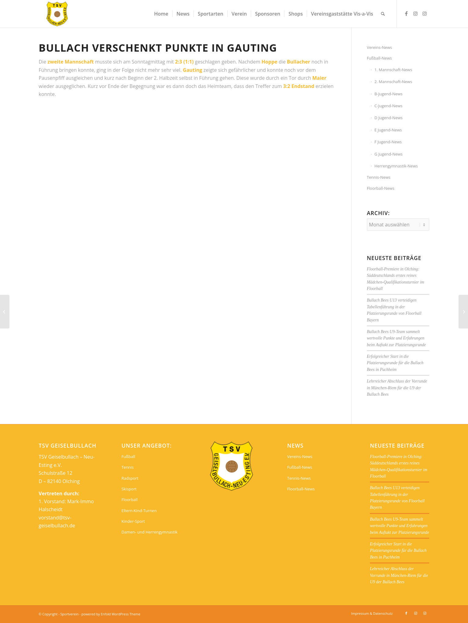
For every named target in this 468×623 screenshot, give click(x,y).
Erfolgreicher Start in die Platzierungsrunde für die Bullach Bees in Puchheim (395, 363)
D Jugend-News (389, 117)
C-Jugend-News (389, 105)
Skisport (129, 489)
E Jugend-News (388, 130)
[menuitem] (161, 13)
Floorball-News (380, 188)
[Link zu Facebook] (406, 13)
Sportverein (69, 614)
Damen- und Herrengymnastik (149, 532)
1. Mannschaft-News (393, 69)
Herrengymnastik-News (396, 166)
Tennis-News (378, 177)
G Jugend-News (389, 154)
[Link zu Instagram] (415, 13)
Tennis (128, 467)
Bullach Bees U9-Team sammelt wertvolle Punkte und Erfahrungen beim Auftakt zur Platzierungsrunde (396, 338)
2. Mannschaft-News (393, 81)
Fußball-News (379, 58)
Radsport (130, 478)
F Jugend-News (388, 142)
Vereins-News (379, 47)
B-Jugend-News (389, 94)
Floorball (130, 499)
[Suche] (383, 13)
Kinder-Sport (133, 521)
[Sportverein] (57, 13)
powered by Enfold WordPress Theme (111, 614)
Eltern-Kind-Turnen (139, 510)
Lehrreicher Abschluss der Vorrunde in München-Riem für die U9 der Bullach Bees (397, 388)
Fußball (128, 456)
